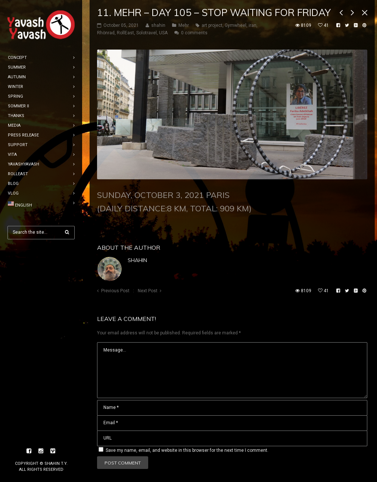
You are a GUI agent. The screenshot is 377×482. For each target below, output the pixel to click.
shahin (137, 260)
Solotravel (146, 32)
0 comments (194, 32)
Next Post (148, 290)
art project (212, 25)
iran (252, 25)
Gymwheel (235, 25)
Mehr (183, 25)
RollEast (125, 32)
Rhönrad (106, 32)
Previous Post (115, 290)
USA (163, 32)
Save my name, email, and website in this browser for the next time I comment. (187, 450)
